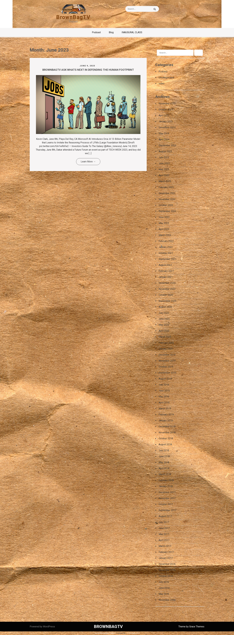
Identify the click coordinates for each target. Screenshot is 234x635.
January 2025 (166, 121)
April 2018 (164, 468)
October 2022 (166, 205)
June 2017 (164, 528)
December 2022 (167, 193)
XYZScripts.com (133, 633)
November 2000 (167, 600)
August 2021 (165, 265)
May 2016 (164, 594)
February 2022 (166, 241)
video (161, 83)
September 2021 (167, 259)
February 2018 (166, 480)
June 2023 (164, 163)
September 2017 (167, 510)
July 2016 (164, 582)
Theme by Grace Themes (191, 626)
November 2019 (167, 360)
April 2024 (164, 139)
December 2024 (167, 127)
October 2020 (166, 295)
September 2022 (167, 211)
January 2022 (166, 247)
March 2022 (165, 235)
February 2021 (166, 271)
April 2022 (164, 229)
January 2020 (166, 348)
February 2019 (166, 414)
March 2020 (165, 336)
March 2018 (165, 474)
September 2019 (167, 372)
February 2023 (166, 187)
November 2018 (167, 432)
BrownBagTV (73, 17)
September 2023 (167, 145)
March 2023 (165, 181)
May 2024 (164, 133)
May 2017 (164, 534)
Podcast (96, 32)
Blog (111, 32)
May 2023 (164, 169)
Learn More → (88, 161)
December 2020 (167, 283)
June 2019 (164, 390)
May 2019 (164, 396)
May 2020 (164, 324)
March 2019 (165, 408)
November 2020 (167, 289)
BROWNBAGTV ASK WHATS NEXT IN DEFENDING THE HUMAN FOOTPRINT (88, 69)
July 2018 (164, 450)
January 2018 (166, 486)
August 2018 (165, 444)
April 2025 (164, 115)
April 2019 (164, 402)
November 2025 (167, 103)
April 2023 (164, 175)
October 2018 (166, 438)
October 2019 (166, 366)
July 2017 (164, 522)
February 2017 (166, 552)
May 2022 (164, 223)
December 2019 (167, 354)
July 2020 (164, 312)
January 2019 (166, 420)
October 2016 (166, 576)
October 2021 (166, 253)
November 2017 (167, 498)
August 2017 (165, 516)
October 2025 (166, 109)
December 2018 (167, 426)
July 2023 (164, 157)
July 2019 (164, 384)
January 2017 (166, 558)
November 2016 (167, 570)
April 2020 (164, 330)
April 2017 (164, 540)
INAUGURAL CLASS (132, 32)
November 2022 (167, 199)
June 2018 (164, 456)
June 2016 (164, 588)
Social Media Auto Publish (105, 633)
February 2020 (166, 342)
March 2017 (165, 546)
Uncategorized (166, 77)
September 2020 (167, 300)
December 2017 (167, 492)
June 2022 (164, 217)
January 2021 (166, 277)
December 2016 (167, 564)
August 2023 (165, 151)
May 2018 (164, 462)
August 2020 (165, 306)
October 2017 (166, 504)
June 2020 (164, 318)
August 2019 (165, 378)
